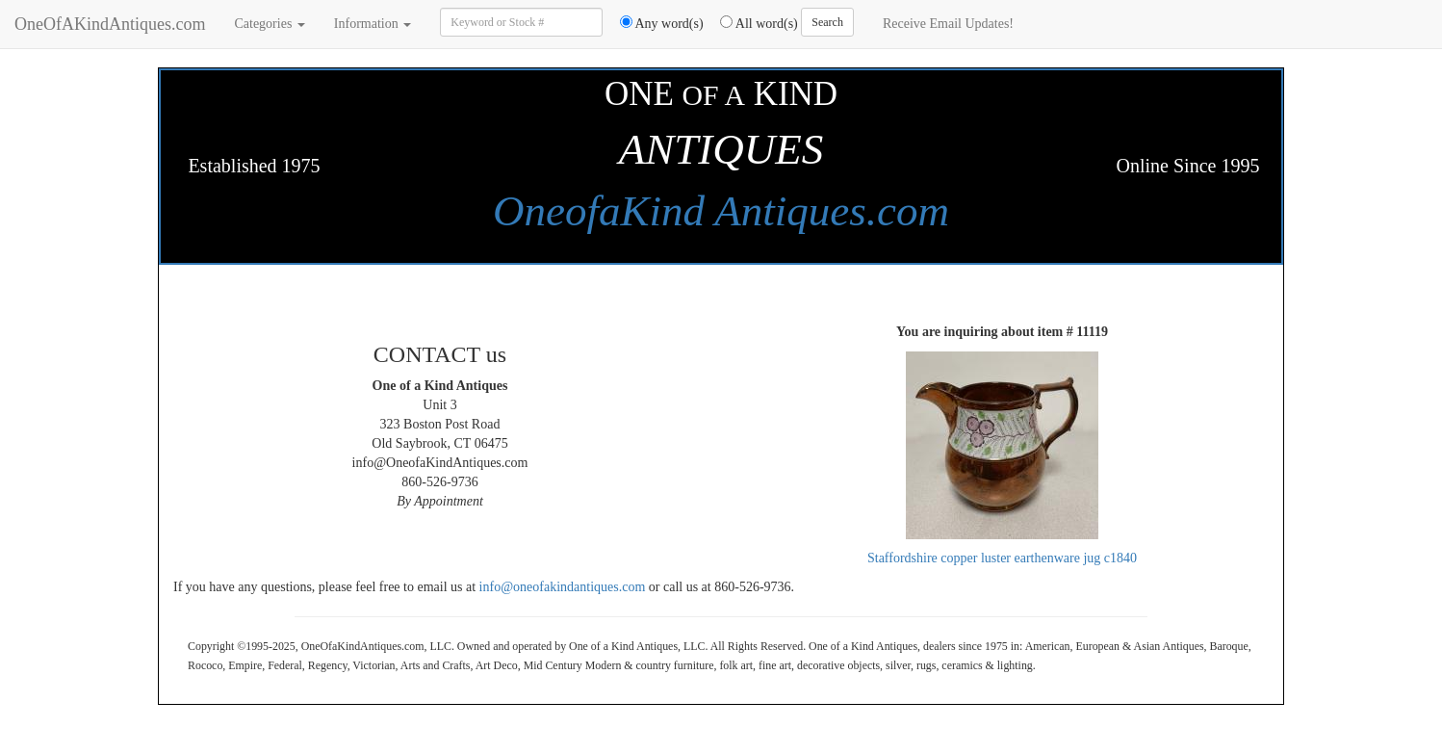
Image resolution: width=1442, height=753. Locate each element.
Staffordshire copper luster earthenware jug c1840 (1002, 558)
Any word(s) (655, 23)
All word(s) (752, 23)
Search (827, 22)
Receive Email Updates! (948, 23)
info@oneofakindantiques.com (562, 587)
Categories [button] (269, 23)
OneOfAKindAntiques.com (109, 24)
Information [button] (372, 23)
